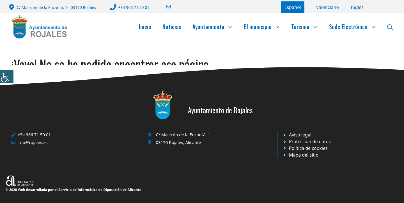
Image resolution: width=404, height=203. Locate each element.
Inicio (145, 26)
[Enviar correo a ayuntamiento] (165, 6)
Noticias (171, 26)
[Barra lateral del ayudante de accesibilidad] (6, 76)
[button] (390, 26)
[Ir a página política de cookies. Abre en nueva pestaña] (306, 141)
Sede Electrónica (355, 26)
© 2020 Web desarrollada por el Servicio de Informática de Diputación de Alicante (73, 189)
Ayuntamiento (215, 26)
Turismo (307, 26)
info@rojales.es (33, 142)
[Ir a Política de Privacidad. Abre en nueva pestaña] (297, 134)
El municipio (265, 26)
